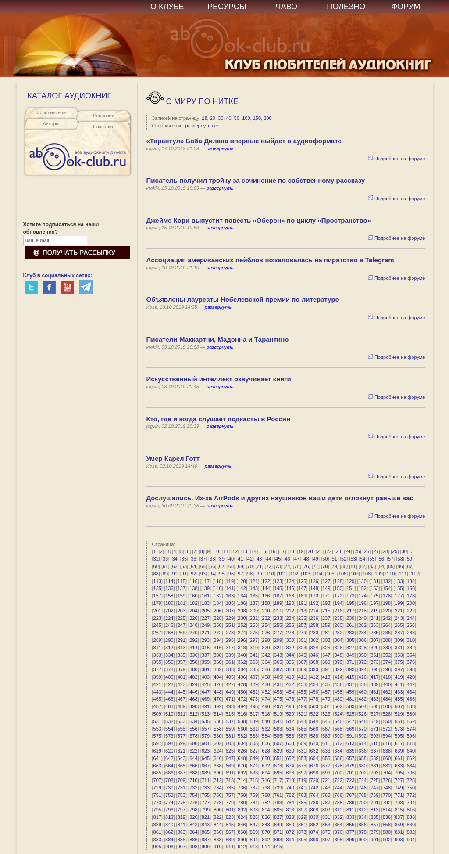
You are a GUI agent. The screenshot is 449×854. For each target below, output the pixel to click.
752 (169, 795)
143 (254, 588)
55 (371, 558)
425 (206, 684)
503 (350, 706)
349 (350, 655)
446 (193, 692)
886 (193, 839)
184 (217, 603)
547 (350, 721)
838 (411, 817)
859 (399, 824)
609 (302, 743)
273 (230, 632)
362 (242, 662)
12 (235, 551)
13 (244, 551)
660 (387, 758)
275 (254, 632)
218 (363, 610)
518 (266, 713)
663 (157, 765)
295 (230, 640)
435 (326, 684)
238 (338, 618)
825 (254, 817)
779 (230, 802)
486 (411, 699)
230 (242, 618)
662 (411, 758)
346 (314, 655)
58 (400, 558)
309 (399, 640)
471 (230, 699)
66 (212, 566)
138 (193, 588)
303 (326, 640)
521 (302, 713)
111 (402, 573)
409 (278, 677)
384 (242, 669)
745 (350, 787)
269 (181, 632)
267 (157, 632)
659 (374, 758)
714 (242, 780)
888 (217, 839)
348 (338, 655)
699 (326, 772)
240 (363, 618)
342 (266, 655)
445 (181, 692)
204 (193, 610)
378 (169, 669)
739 (278, 787)
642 (169, 758)
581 (230, 735)
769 (374, 795)
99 (259, 573)
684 (411, 765)
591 (350, 735)
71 (259, 566)
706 (411, 772)
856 (363, 824)
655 (326, 758)
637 (374, 750)
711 (206, 780)
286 (387, 632)
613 (350, 743)
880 (387, 832)
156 (411, 588)
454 (290, 692)
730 (169, 787)
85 (390, 566)
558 (217, 728)
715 (254, 780)
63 (184, 566)
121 (254, 581)
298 (266, 640)
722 (338, 780)
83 (371, 566)
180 (169, 603)
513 (206, 713)
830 (314, 817)
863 (181, 832)
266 (411, 625)
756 (217, 795)
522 (314, 713)
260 (338, 625)
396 (387, 669)
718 (290, 780)
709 (181, 780)
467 (181, 699)
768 (363, 795)
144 (266, 588)
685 (157, 772)
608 (290, 743)
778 (217, 802)
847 (254, 824)
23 (338, 551)
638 (387, 750)
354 (411, 655)
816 (411, 809)
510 (169, 713)
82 (362, 566)
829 (302, 817)
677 (326, 765)
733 (206, 787)
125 (302, 581)
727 (399, 780)
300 (290, 640)
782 (266, 802)
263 (374, 625)
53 (353, 558)
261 (350, 625)
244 (411, 618)
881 (399, 832)
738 (266, 787)
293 (206, 640)
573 (399, 728)
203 (181, 610)
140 (217, 588)
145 (278, 588)
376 (411, 662)
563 (278, 728)
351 (374, 655)
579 (206, 735)
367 (302, 662)
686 (169, 772)
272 (217, 632)
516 (242, 713)
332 (411, 647)
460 (363, 692)
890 (242, 839)
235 (302, 618)
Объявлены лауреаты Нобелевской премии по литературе (242, 299)
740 (290, 787)
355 (157, 662)
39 (221, 558)
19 (300, 551)
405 (230, 677)
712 (217, 780)
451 (254, 692)
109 (378, 573)
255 (278, 625)
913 (254, 846)
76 (306, 566)
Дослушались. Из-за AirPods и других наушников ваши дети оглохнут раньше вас (279, 498)
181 (181, 603)
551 (399, 721)
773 (157, 802)
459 (350, 692)
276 (266, 632)
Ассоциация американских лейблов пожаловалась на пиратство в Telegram (270, 260)
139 (206, 588)
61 (165, 566)
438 (363, 684)
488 (169, 706)
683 (399, 765)
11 (225, 551)
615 (374, 743)
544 (314, 721)
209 (254, 610)
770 (387, 795)
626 (242, 750)
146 (290, 588)
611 (326, 743)
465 (157, 699)
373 (374, 662)
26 (366, 551)
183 (206, 603)
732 (193, 787)
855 (350, 824)
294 (217, 640)
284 (363, 632)
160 (193, 595)
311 (157, 647)
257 (302, 625)
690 (217, 772)
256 (290, 625)
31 (413, 551)
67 (221, 566)
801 (230, 809)
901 (374, 839)
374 (387, 662)
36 (193, 558)
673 (278, 765)
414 (338, 677)
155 (399, 588)
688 (193, 772)
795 (157, 809)
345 (302, 655)
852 (314, 824)
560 (242, 728)
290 (169, 640)
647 (230, 758)
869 (254, 832)
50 (236, 118)
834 (363, 817)
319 (254, 647)
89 (165, 573)
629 (278, 750)
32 (156, 558)
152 (363, 588)
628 (266, 750)
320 (266, 647)
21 (319, 551)
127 (326, 581)
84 (381, 566)
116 (193, 581)
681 (374, 765)
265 (399, 625)
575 (157, 735)
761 (278, 795)
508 (411, 706)
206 (217, 610)
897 (326, 839)
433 (302, 684)
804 (266, 809)
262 (363, 625)
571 (374, 728)
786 (314, 802)
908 (193, 846)
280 (314, 632)
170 (314, 595)
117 (206, 581)
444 (169, 692)
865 (206, 832)
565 (302, 728)
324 (314, 647)
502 (338, 706)
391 (326, 669)
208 (242, 610)
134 (411, 581)
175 (374, 595)
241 (374, 618)
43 (259, 558)
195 (350, 603)
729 (157, 787)
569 (350, 728)
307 (374, 640)
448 (217, 692)
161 (206, 595)
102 (294, 573)
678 (338, 765)
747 (374, 787)
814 (387, 809)
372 (363, 662)
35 (184, 558)
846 (242, 824)
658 (363, 758)
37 (203, 558)
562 (266, 728)
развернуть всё (202, 125)
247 (181, 625)
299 (278, 640)
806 (290, 809)
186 (242, 603)
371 (350, 662)
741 (302, 787)
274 (242, 632)
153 (374, 588)
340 (242, 655)
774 (169, 802)
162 (217, 595)
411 (302, 677)
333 (157, 655)
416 (363, 677)
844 (217, 824)
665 (181, 765)
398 (411, 669)
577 (181, 735)
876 (338, 832)
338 (217, 655)
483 (374, 699)
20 (212, 118)
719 (302, 780)
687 (181, 772)
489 (181, 706)
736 (242, 787)
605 (254, 743)
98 (250, 573)
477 (302, 699)
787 (326, 802)
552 (411, 721)
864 (193, 832)
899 (350, 839)
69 (240, 566)
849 (278, 824)
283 (350, 632)
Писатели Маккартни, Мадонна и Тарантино (217, 339)
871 (278, 832)
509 (157, 713)
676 (314, 765)
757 (230, 795)
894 (290, 839)
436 (338, 684)
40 (228, 118)
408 (266, 677)
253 (254, 625)
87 (409, 566)
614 (363, 743)
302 (314, 640)
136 (169, 588)
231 (254, 618)
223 (157, 618)
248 (193, 625)
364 (266, 662)
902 (387, 839)
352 (387, 655)
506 (387, 706)
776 (193, 802)
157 (157, 595)
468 (193, 699)
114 (169, 581)
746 (363, 787)
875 (326, 832)
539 (254, 721)
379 (181, 669)
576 (169, 735)
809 (326, 809)
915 (278, 846)
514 (217, 713)
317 (230, 647)
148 (314, 588)
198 (387, 603)
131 (374, 581)
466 (169, 699)
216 (338, 610)
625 (230, 750)
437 (350, 684)
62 (174, 566)
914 (266, 846)
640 (411, 750)
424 (193, 684)
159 (181, 595)
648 (242, 758)
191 (302, 603)
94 (212, 573)
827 (278, 817)
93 (203, 573)
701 (350, 772)
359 (206, 662)
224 (169, 618)
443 (157, 692)
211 (278, 610)
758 (242, 795)
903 (399, 839)
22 (328, 551)
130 (363, 581)
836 (387, 817)
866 (217, 832)
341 (254, 655)
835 (374, 817)
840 (169, 824)
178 (411, 595)
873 (302, 832)
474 (266, 699)
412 (314, 677)
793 (399, 802)
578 (193, 735)
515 (230, 713)
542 (290, 721)
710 (193, 780)
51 (334, 558)
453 (278, 692)
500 (314, 706)
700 (338, 772)
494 (242, 706)
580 (217, 735)
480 (338, 699)
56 (381, 558)
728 (411, 780)
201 (157, 610)
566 (314, 728)
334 (169, 655)
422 (169, 684)
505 (374, 706)
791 (374, 802)
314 (193, 647)
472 (242, 699)
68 (231, 566)
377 (157, 669)
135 (157, 588)
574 (411, 728)
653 (302, 758)
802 (242, 809)
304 (338, 640)
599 (181, 743)
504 (363, 706)
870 (266, 832)
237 (326, 618)
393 (350, 669)
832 (338, 817)
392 (338, 669)
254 (266, 625)
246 (169, 625)
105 (330, 573)
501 (326, 706)
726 (387, 780)
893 (278, 839)
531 (157, 721)
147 (302, 588)
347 (326, 655)
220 (387, 610)
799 (206, 809)
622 (193, 750)
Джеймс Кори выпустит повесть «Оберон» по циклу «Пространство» (258, 220)
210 (266, 610)
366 (290, 662)
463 (399, 692)
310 (411, 640)
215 (326, 610)
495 (254, 706)
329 (374, 647)
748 (387, 787)
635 (350, 750)
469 (206, 699)
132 (387, 581)
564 (290, 728)
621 (181, 750)
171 (326, 595)
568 (338, 728)
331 (399, 647)
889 (230, 839)
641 (157, 758)
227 (206, 618)
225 (181, 618)
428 (242, 684)
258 (314, 625)
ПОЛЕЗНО (346, 6)
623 (206, 750)
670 (242, 765)
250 (217, 625)
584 (266, 735)
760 (266, 795)
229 (230, 618)
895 (302, 839)
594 (387, 735)
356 (169, 662)
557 (206, 728)
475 (278, 699)
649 (254, 758)
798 (193, 809)
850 (290, 824)
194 (338, 603)
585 (278, 735)
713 (230, 780)
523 (326, 713)
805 (278, 809)
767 (350, 795)
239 (350, 618)
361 (230, 662)
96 (231, 573)
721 (326, 780)
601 (206, 743)
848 (266, 824)
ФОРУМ (405, 6)
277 (278, 632)
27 (375, 551)
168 (290, 595)
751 (157, 795)
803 (254, 809)
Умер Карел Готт (173, 458)
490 (193, 706)
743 (326, 787)
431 (278, 684)
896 (314, 839)
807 (302, 809)
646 (217, 758)
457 (326, 692)
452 (266, 692)
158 (169, 595)
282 (338, 632)
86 (400, 566)
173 (350, 595)
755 (206, 795)
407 (254, 677)
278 (290, 632)
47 (296, 558)
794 (411, 802)
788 (338, 802)
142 (242, 588)
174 (363, 595)
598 (169, 743)
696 (290, 772)
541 (278, 721)
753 (181, 795)
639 (399, 750)
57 (390, 558)
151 (350, 588)
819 (181, 817)
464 (411, 692)
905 (157, 846)
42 (250, 558)
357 (181, 662)
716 (266, 780)
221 (399, 610)
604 (242, 743)
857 (374, 824)
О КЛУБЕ (167, 6)
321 (278, 647)
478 (314, 699)
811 (350, 809)
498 (290, 706)
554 (169, 728)
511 (181, 713)
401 (181, 677)
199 (399, 603)
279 (302, 632)
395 (374, 669)
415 (350, 677)
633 (326, 750)
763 (302, 795)
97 (240, 573)
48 (306, 558)
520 (290, 713)
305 (350, 640)
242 (387, 618)
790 (363, 802)
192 (314, 603)
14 (254, 551)
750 (411, 787)
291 (181, 640)
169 (302, 595)
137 (181, 588)
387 (278, 669)
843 (206, 824)
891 (254, 839)
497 (278, 706)
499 (302, 706)
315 (206, 647)
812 (363, 809)
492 (217, 706)
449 (230, 692)
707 (157, 780)
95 (221, 573)
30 (220, 118)
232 (266, 618)
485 (399, 699)
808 (314, 809)
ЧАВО (286, 6)
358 (193, 662)
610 (314, 743)
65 (203, 566)
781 (254, 802)
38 (212, 558)
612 (338, 743)
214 (314, 610)
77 (315, 566)
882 (411, 832)
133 (399, 581)
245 (157, 625)
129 (350, 581)
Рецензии (103, 115)
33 (165, 558)
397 (399, 669)
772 (411, 795)
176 (387, 595)
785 (302, 802)
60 (156, 566)
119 (230, 581)
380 (193, 669)
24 (347, 551)
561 (254, 728)
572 (387, 728)
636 (363, 750)
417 (374, 677)
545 (326, 721)
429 (254, 684)
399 (157, 677)
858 (387, 824)
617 (399, 743)
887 (206, 839)
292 (193, 640)
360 (217, 662)
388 (290, 669)
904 (411, 839)
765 (326, 795)
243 (399, 618)
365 (278, 662)
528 (387, 713)
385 (254, 669)
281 (326, 632)
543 (302, 721)
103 (306, 573)
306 (363, 640)
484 (387, 699)
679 (350, 765)
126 (314, 581)
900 (363, 839)
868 (242, 832)
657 (350, 758)
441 (399, 684)
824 (242, 817)
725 (374, 780)
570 (363, 728)
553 (157, 728)
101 (282, 573)
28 (385, 551)
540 (266, 721)
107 (354, 573)
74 (287, 566)
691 (230, 772)
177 (399, 595)
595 (399, 735)
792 (387, 802)
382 (217, 669)
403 (206, 677)
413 (326, 677)
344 (290, 655)
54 (362, 558)
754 (193, 795)
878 (363, 832)
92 (193, 573)
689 (206, 772)
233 (278, 618)
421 (157, 684)
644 (193, 758)
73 (278, 566)
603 (230, 743)
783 (278, 802)
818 (169, 817)
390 (314, 669)
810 (338, 809)
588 (314, 735)
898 (338, 839)
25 (357, 551)
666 (193, 765)
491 (206, 706)
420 (411, 677)
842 (193, 824)
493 (230, 706)
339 (230, 655)
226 (193, 618)
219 (374, 610)
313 (181, 647)
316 (217, 647)
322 (290, 647)
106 (342, 573)
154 (387, 588)
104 (318, 573)
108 (367, 573)
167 (278, 595)
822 (217, 817)
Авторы (51, 123)
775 (181, 802)
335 (181, 655)
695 (278, 772)
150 (257, 118)
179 (157, 603)
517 (254, 713)
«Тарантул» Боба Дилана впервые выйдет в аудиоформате (244, 141)
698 (314, 772)
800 (217, 809)
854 (338, 824)
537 (230, 721)
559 (230, 728)
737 (254, 787)
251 (230, 625)
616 (387, 743)
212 (290, 610)
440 (387, 684)
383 (230, 669)
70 (250, 566)
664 (169, 765)
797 (181, 809)
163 (230, 595)
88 (156, 573)
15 (263, 551)
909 (206, 846)
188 (266, 603)
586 (290, 735)
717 (278, 780)
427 (230, 684)
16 (272, 551)
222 (411, 610)
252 (242, 625)
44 (268, 558)
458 (338, 692)
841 (181, 824)
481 (350, 699)
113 (157, 581)
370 (338, 662)
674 (290, 765)
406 (242, 677)
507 (399, 706)
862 (169, 832)
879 (374, 832)
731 (181, 787)
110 (391, 573)
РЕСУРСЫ (226, 6)
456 (314, 692)
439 (374, 684)
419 (399, 677)
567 (326, 728)
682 (387, 765)
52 (343, 558)
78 (325, 566)
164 (242, 595)
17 (282, 551)
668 (217, 765)
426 (217, 684)
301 (302, 640)
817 (157, 817)
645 (206, 758)
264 (387, 625)
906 (169, 846)
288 (411, 632)
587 (302, 735)
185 (230, 603)
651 (278, 758)
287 (399, 632)
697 (302, 772)
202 (169, 610)
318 (242, 647)
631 (302, 750)
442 (411, 684)
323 (302, 647)
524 (338, 713)
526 (363, 713)
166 (266, 595)
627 (254, 750)
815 (399, 809)
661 (399, 758)
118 (217, 581)
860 (411, 824)
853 (326, 824)
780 (242, 802)
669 (230, 765)
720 (314, 780)
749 (399, 787)
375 (399, 662)
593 (374, 735)
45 (278, 558)
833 (350, 817)
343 (278, 655)
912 (242, 846)
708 (169, 780)
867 (230, 832)
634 (338, 750)
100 (246, 118)
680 (363, 765)
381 (206, 669)
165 (254, 595)
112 (415, 573)
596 (411, 735)
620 (169, 750)
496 (266, 706)
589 (326, 735)
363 (254, 662)
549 (374, 721)
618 (411, 743)
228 (217, 618)
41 (240, 558)
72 (268, 566)
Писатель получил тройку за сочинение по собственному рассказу (255, 180)
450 (242, 692)
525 (350, 713)
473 (254, 699)
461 (374, 692)
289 (157, 640)
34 (174, 558)
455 (302, 692)
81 (353, 566)
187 (254, 603)
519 (278, 713)
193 (326, 603)
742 (314, 787)
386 (266, 669)
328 (363, 647)
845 (230, 824)
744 (338, 787)
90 (174, 573)
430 (266, 684)
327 (350, 647)
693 (254, 772)
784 (290, 802)
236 (314, 618)
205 (206, 610)
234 (290, 618)
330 (387, 647)
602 (217, 743)
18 (291, 551)
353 (399, 655)
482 (363, 699)
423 (181, 684)
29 (394, 551)
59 (409, 558)
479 (326, 699)
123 (278, 581)
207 (230, 610)
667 (206, 765)
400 (169, 677)
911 (230, 846)
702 (363, 772)
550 (387, 721)
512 (193, 713)
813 (374, 809)
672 (266, 765)
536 (217, 721)
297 (254, 640)
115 (181, 581)
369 (326, 662)
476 (290, 699)
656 (338, 758)
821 (206, 817)
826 (266, 817)
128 (338, 581)
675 (302, 765)
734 (217, 787)
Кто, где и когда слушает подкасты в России (218, 419)
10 (204, 118)
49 (315, 558)
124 (290, 581)
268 (169, 632)
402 (193, 677)
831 (326, 817)
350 (363, 655)
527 (374, 713)
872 (290, 832)
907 (181, 846)
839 (157, 824)
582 (242, 735)
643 (181, 758)
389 (302, 669)
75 (296, 566)
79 (334, 566)
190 (290, 603)
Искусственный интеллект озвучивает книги (218, 379)
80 (343, 566)
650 (266, 758)
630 (290, 750)
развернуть (220, 148)
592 (363, 735)
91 (184, 573)
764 (314, 795)
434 (314, 684)
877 (350, 832)
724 (363, 780)
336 (193, 655)
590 (338, 735)
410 (290, 677)
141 (230, 588)
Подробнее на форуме (396, 158)
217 (350, 610)
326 (338, 647)
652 (290, 758)
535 (206, 721)
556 (193, 728)
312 (169, 647)
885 (181, 839)
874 (314, 832)
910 (217, 846)
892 (266, 839)
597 (157, 743)
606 (266, 743)
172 (338, 595)
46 (287, 558)
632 (314, 750)
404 (217, 677)
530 (411, 713)
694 (266, 772)
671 (254, 765)
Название (103, 126)
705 (399, 772)
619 (157, 750)
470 (217, 699)
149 (326, 588)
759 (254, 795)
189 (278, 603)
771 (399, 795)
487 (157, 706)
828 (290, 817)
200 (267, 118)
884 (169, 839)
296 (242, 640)
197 (374, 603)
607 (278, 743)
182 (193, 603)
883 (157, 839)
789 (350, 802)
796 (169, 809)
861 (157, 832)
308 (387, 640)
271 (206, 632)
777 (206, 802)
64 (193, 566)
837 (399, 817)
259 (326, 625)
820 (193, 817)
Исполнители (51, 112)
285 (374, 632)
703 (374, 772)
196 (363, 603)
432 (290, 684)
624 (217, 750)
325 (326, 647)
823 (230, 817)
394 (363, 669)
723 (350, 780)
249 (206, 625)
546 (338, 721)
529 (399, 713)
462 (387, 692)
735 (230, 787)
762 (290, 795)
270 (193, 632)
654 (314, 758)
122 (266, 581)
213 (302, 610)
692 (242, 772)
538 (242, 721)
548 (363, 721)
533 (181, 721)
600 (193, 743)
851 (302, 824)
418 (387, 677)
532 (169, 721)
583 (254, 735)
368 (314, 662)
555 (181, 728)
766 (338, 795)
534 (193, 721)
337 (206, 655)
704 (387, 772)
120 (242, 581)
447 (206, 692)
